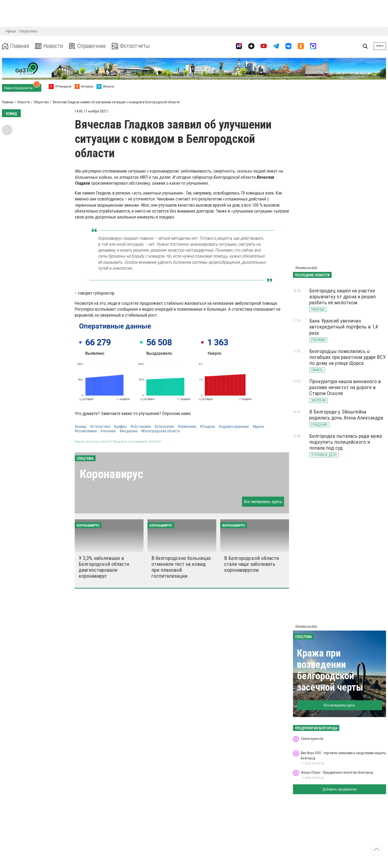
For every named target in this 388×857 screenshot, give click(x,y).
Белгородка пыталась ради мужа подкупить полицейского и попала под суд (345, 442)
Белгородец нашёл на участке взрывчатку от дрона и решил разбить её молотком (342, 297)
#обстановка (140, 426)
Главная (15, 46)
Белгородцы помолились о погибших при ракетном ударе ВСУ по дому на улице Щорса (347, 357)
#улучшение (164, 426)
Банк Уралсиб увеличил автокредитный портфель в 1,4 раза (343, 327)
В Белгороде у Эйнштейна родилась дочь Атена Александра (346, 415)
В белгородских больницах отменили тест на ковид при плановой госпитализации (181, 567)
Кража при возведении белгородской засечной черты (330, 670)
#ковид (80, 426)
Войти (379, 45)
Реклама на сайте (306, 267)
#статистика (100, 426)
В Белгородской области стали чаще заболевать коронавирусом (251, 564)
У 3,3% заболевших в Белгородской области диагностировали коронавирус (104, 567)
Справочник (87, 46)
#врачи (258, 426)
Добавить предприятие (339, 789)
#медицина (128, 431)
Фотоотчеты (131, 46)
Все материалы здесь (263, 501)
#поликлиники (86, 431)
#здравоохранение (234, 426)
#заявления (187, 426)
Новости (49, 46)
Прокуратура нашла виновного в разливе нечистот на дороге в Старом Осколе (345, 387)
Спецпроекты (28, 31)
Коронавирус (111, 474)
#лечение (108, 431)
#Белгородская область (160, 431)
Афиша (11, 31)
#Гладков (207, 426)
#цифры (120, 426)
